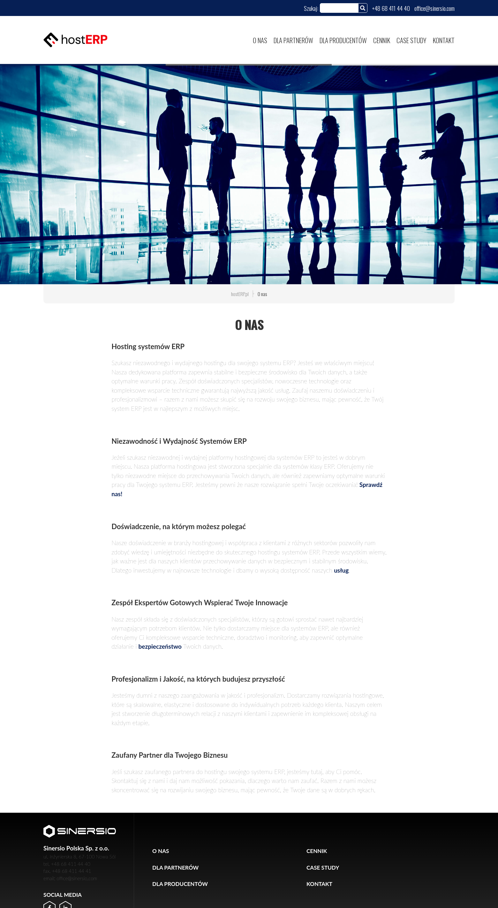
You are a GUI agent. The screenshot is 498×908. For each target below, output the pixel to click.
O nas (260, 40)
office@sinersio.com (434, 8)
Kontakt (444, 40)
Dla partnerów (293, 40)
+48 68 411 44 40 (391, 8)
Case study (411, 40)
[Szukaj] (362, 7)
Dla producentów (343, 40)
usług (341, 570)
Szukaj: (311, 8)
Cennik (381, 40)
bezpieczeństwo (160, 646)
